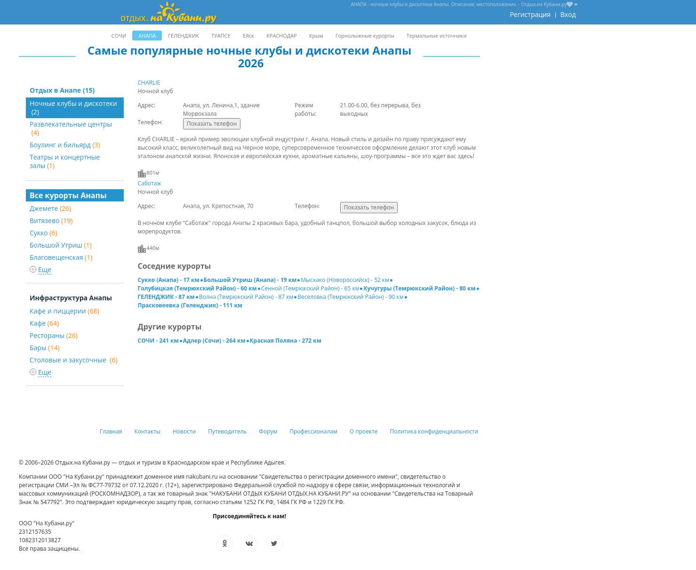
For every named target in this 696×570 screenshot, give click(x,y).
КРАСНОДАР (281, 35)
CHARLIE (149, 83)
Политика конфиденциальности (434, 431)
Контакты (148, 431)
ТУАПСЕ (221, 35)
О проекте (364, 431)
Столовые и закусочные (74, 359)
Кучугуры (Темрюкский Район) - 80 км (419, 288)
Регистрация (530, 14)
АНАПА (147, 35)
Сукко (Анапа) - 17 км (169, 280)
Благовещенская (61, 257)
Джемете (50, 208)
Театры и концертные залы (65, 161)
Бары (45, 347)
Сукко (43, 232)
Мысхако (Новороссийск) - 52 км (345, 280)
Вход (568, 14)
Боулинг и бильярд (65, 144)
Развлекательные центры (71, 128)
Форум (268, 431)
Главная (111, 431)
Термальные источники (437, 35)
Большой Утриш (61, 245)
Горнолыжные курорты (365, 35)
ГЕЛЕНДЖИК (183, 35)
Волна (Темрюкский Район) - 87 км (246, 297)
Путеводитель (227, 431)
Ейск (248, 35)
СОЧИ (119, 35)
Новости (184, 431)
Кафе (44, 323)
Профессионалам (313, 431)
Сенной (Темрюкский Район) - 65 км (310, 288)
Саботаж (149, 183)
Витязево (51, 220)
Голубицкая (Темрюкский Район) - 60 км (197, 288)
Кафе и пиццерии (64, 310)
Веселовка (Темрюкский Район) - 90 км (350, 297)
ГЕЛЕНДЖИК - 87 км (166, 297)
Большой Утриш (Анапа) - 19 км (250, 280)
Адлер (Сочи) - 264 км (214, 341)
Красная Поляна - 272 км (285, 341)
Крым (316, 35)
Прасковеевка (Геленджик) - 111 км (190, 305)
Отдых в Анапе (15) (62, 90)
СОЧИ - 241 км (158, 341)
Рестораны (54, 335)
